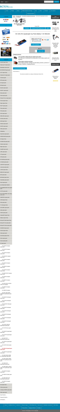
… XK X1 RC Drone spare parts (5, 328)
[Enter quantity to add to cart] (36, 51)
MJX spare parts (3, 174)
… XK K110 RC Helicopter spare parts (5, 301)
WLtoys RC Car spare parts (5, 222)
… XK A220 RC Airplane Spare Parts (5, 270)
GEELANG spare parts (4, 115)
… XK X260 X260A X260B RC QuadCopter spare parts (5, 356)
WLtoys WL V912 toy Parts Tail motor (55, 54)
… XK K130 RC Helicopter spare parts (5, 322)
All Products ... (3, 399)
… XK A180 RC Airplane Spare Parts (5, 267)
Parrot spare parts (3, 182)
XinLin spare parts (3, 238)
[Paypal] (6, 36)
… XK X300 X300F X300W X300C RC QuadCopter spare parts (5, 359)
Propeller (46, 10)
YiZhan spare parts (3, 387)
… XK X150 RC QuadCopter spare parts (6, 342)
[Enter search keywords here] (49, 2)
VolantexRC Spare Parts (4, 215)
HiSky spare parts (3, 128)
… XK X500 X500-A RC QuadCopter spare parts (5, 378)
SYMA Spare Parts (3, 199)
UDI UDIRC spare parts (4, 207)
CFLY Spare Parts (3, 72)
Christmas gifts (3, 77)
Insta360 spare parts (4, 149)
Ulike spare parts (3, 210)
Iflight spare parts (3, 146)
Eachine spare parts (4, 87)
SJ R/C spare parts (3, 191)
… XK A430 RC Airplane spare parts (5, 277)
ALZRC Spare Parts (4, 62)
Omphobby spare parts (4, 179)
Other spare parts (3, 392)
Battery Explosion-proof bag (27, 10)
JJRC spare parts (3, 151)
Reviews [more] (55, 64)
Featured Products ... (4, 397)
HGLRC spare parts (4, 126)
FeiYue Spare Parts (4, 100)
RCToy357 (29, 410)
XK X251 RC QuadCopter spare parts (19, 23)
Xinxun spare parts (3, 240)
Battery (18, 10)
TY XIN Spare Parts (4, 205)
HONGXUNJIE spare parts (5, 136)
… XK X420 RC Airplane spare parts (5, 372)
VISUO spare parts (3, 212)
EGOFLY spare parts (4, 90)
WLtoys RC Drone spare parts (5, 225)
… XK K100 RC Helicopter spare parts (5, 298)
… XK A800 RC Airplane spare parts (5, 287)
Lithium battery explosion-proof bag (25, 61)
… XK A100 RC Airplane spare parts (5, 246)
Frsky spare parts (3, 108)
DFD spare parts (3, 80)
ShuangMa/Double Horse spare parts (6, 188)
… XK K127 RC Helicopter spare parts (5, 318)
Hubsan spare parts (4, 144)
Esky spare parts (3, 92)
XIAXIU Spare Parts (4, 230)
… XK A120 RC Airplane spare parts (5, 253)
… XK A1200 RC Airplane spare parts (5, 257)
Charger (12, 10)
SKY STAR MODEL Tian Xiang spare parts (6, 194)
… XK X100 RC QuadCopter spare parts (6, 332)
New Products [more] (55, 17)
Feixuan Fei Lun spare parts (5, 98)
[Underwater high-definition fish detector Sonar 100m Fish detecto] (6, 52)
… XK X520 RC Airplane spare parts (5, 382)
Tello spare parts (3, 202)
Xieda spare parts (3, 233)
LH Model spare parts (4, 161)
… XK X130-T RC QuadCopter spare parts (4, 339)
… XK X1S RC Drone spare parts (5, 346)
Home (2, 1)
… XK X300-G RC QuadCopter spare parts (4, 364)
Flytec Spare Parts (3, 103)
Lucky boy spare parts (4, 167)
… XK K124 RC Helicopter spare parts (5, 315)
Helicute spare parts (4, 123)
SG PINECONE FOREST (5, 184)
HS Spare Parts (3, 138)
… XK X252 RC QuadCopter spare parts (6, 352)
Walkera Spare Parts (4, 217)
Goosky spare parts (4, 118)
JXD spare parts (3, 156)
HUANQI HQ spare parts (5, 141)
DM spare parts (3, 85)
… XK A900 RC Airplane (5, 290)
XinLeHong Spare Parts (4, 235)
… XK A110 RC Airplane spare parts (5, 250)
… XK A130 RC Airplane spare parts (5, 260)
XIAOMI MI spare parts (4, 228)
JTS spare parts (3, 154)
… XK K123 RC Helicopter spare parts (5, 311)
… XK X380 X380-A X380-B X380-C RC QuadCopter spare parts (6, 367)
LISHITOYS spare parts (4, 164)
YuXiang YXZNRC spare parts (6, 389)
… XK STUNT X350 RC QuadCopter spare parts (5, 325)
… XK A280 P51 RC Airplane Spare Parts (6, 274)
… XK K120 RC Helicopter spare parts (5, 308)
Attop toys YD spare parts (5, 64)
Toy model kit (53, 10)
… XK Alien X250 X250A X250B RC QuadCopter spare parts (5, 293)
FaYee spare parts (3, 95)
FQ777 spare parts (3, 105)
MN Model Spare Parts (4, 177)
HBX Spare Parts (3, 121)
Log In (6, 1)
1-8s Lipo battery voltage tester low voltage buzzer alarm (29, 56)
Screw (7, 10)
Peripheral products (30, 13)
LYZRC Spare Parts (4, 169)
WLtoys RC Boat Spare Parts (5, 220)
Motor (41, 10)
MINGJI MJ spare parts (4, 172)
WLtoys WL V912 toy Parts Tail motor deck (55, 25)
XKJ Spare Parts (3, 384)
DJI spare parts (3, 82)
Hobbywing (2, 131)
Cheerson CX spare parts (5, 75)
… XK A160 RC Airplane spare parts (5, 264)
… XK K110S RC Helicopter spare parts (5, 304)
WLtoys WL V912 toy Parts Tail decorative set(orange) (55, 40)
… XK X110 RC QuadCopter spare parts (6, 335)
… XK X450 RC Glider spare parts (6, 375)
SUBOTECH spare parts (4, 197)
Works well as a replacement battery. (55, 73)
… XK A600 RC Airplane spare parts (5, 281)
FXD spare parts (3, 110)
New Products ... (3, 394)
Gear (36, 10)
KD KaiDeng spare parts (4, 159)
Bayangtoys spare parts (4, 67)
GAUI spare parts (3, 113)
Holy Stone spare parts (4, 133)
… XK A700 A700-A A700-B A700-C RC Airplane (5, 284)
